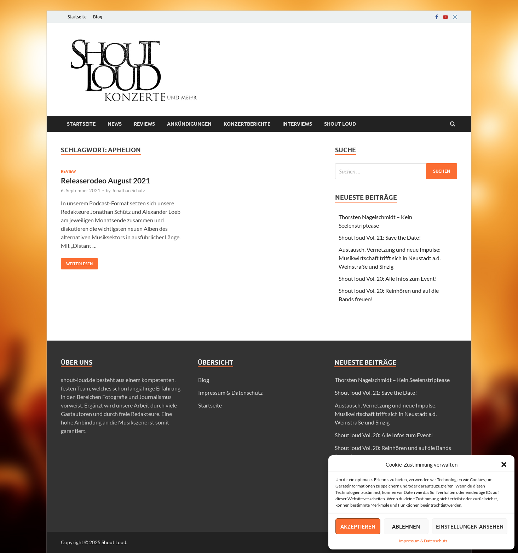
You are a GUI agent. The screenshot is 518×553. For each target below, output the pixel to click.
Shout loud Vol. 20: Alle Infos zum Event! (388, 278)
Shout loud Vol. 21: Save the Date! (380, 237)
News (115, 124)
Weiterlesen (77, 262)
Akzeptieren (357, 526)
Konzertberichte (247, 124)
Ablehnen (406, 526)
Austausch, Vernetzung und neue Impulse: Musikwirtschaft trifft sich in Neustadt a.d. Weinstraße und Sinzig (390, 258)
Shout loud (340, 124)
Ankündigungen (189, 124)
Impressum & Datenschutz (423, 540)
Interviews (297, 124)
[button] (503, 464)
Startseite (77, 16)
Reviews (144, 124)
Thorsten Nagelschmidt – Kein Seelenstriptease (392, 379)
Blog (97, 16)
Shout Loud (114, 542)
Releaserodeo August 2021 (105, 180)
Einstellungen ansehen (469, 526)
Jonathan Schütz (128, 190)
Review (68, 171)
